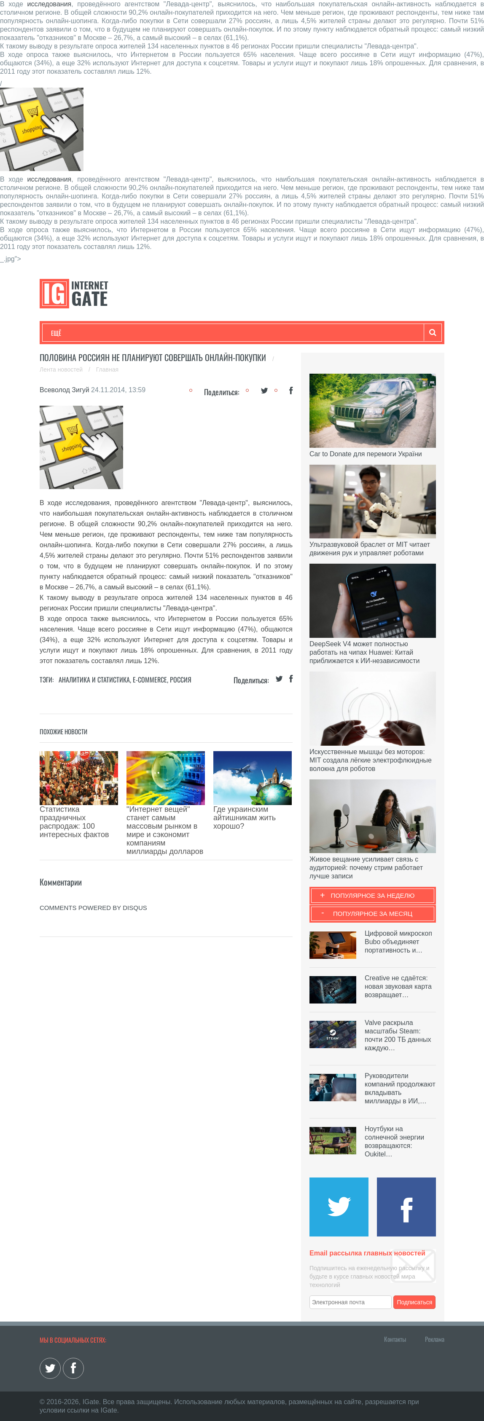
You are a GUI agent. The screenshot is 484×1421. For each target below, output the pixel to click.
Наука (189, 332)
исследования (49, 4)
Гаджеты (306, 332)
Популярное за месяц (372, 913)
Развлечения (112, 332)
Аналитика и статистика (94, 679)
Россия (180, 679)
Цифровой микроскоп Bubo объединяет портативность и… (398, 942)
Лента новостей (62, 369)
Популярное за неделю (373, 895)
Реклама (434, 1338)
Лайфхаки (227, 332)
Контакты (395, 1338)
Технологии (66, 332)
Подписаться (415, 1302)
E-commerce (150, 679)
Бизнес (155, 332)
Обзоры (267, 332)
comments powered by (93, 861)
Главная (107, 369)
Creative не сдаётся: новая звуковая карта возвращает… (398, 986)
